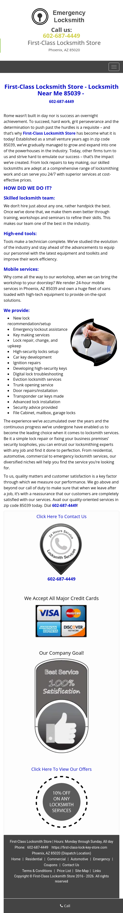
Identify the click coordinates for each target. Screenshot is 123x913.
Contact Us (70, 865)
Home (15, 859)
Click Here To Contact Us (61, 516)
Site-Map (82, 871)
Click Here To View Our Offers (61, 769)
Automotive (79, 859)
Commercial (56, 859)
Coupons (51, 865)
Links (97, 871)
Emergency (101, 859)
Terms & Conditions (37, 871)
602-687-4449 (61, 35)
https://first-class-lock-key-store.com (79, 847)
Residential (34, 859)
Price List (64, 871)
